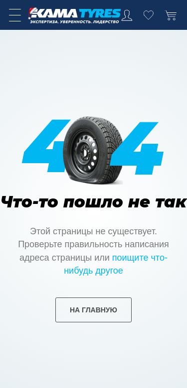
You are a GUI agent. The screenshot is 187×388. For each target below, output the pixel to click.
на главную (93, 310)
